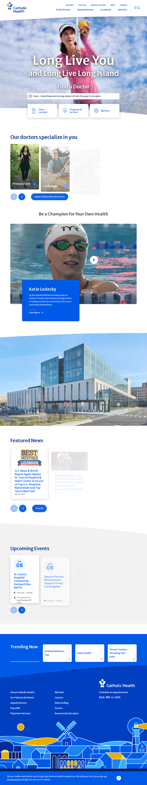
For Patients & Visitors (22, 697)
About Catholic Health (22, 692)
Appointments (18, 702)
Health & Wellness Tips (55, 653)
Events (58, 708)
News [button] (113, 5)
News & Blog (61, 702)
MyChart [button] (70, 5)
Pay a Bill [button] (82, 5)
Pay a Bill (15, 708)
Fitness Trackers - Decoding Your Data (119, 653)
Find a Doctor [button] (63, 9)
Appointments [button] (85, 9)
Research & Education (67, 713)
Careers (59, 697)
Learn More (34, 312)
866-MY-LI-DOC (110, 697)
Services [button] (122, 9)
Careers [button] (123, 5)
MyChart (59, 692)
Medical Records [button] (98, 5)
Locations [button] (105, 9)
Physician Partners (20, 713)
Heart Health (84, 653)
